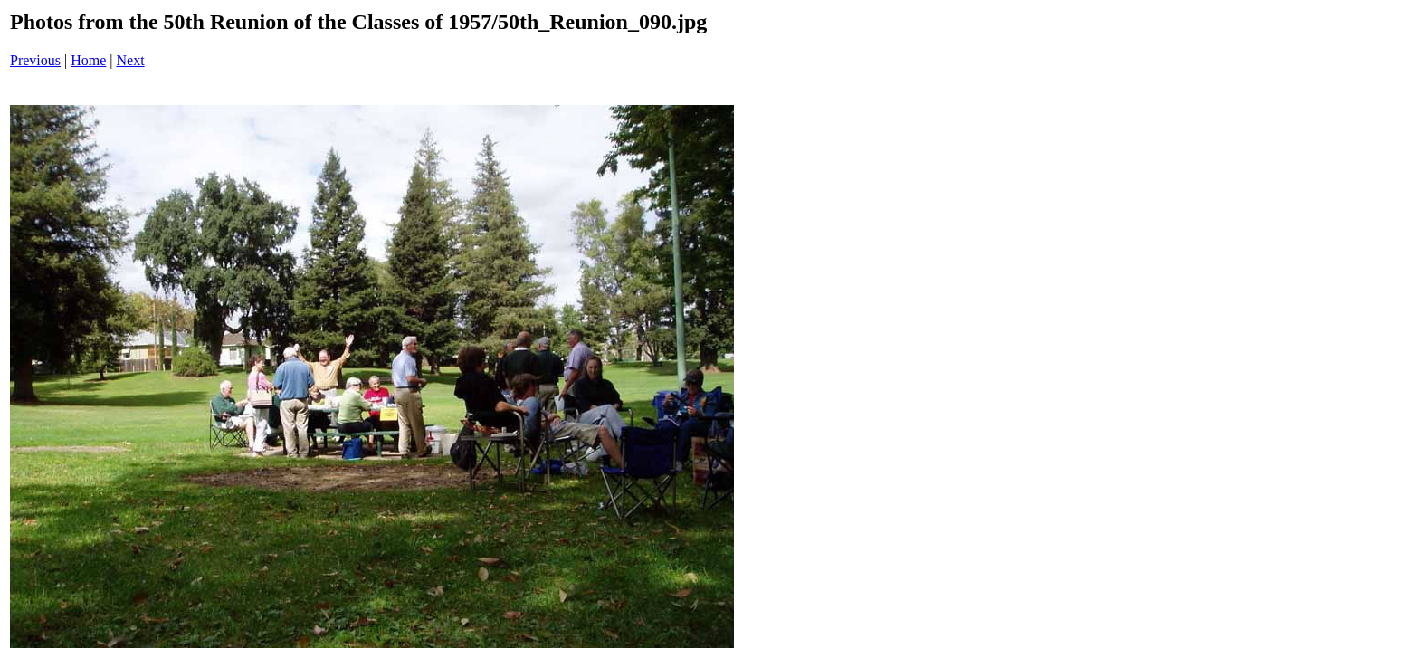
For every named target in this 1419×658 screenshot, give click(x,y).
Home (88, 60)
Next (131, 60)
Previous (35, 60)
